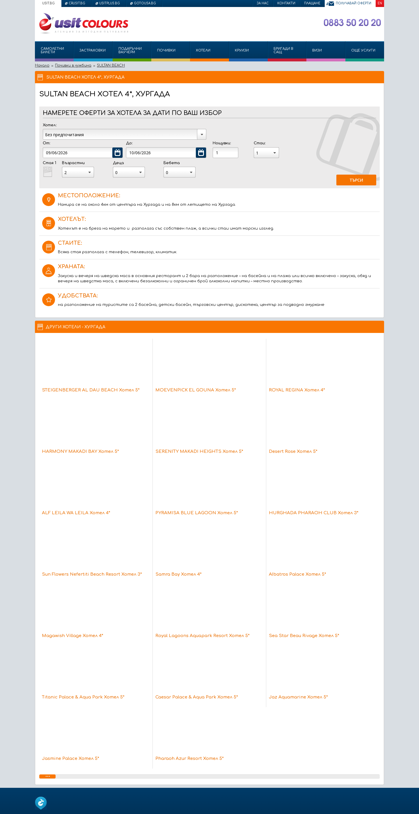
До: (129, 143)
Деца (118, 163)
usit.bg (48, 3)
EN (380, 3)
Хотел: (49, 125)
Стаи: (259, 143)
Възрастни (73, 163)
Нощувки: (222, 143)
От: (46, 143)
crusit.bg (77, 3)
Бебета (172, 163)
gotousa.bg (145, 3)
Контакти (286, 3)
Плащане (312, 3)
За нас (263, 3)
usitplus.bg (109, 3)
